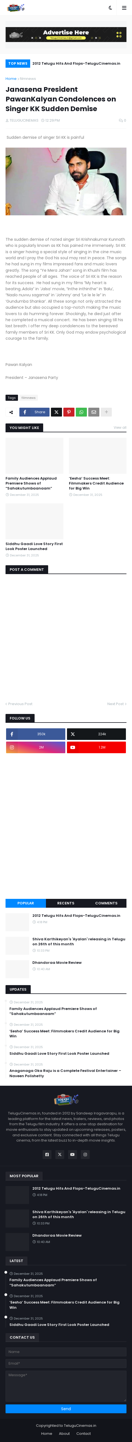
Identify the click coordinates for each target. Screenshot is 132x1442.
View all (120, 427)
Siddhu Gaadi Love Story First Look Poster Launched (34, 546)
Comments (106, 903)
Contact (83, 1433)
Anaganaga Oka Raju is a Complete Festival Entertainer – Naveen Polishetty (65, 1073)
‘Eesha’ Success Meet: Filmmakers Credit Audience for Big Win (96, 483)
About (64, 1433)
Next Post (115, 703)
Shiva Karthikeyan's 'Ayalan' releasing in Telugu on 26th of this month (78, 942)
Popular (25, 903)
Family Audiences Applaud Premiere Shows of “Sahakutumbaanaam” (31, 483)
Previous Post (20, 703)
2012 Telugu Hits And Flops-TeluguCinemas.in (76, 63)
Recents (65, 903)
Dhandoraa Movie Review (57, 962)
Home (11, 78)
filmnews (28, 78)
